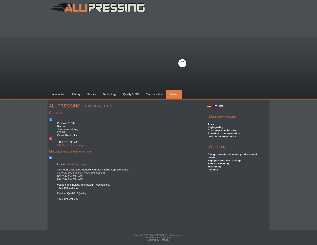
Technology (109, 94)
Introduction (58, 94)
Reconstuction (154, 94)
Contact (174, 94)
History (76, 94)
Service (91, 94)
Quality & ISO (131, 94)
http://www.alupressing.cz (72, 145)
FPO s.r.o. (164, 240)
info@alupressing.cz (78, 164)
